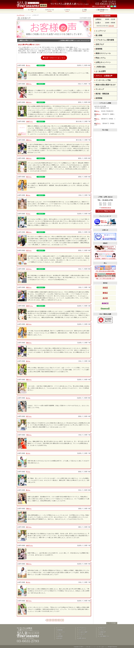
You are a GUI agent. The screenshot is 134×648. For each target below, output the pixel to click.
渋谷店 (105, 288)
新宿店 (105, 293)
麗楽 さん (29, 379)
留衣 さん (29, 102)
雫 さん (28, 213)
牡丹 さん (29, 250)
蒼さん (97, 119)
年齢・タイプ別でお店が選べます (105, 276)
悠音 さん (29, 564)
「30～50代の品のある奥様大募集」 (105, 269)
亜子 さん (29, 600)
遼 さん (28, 361)
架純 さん (29, 140)
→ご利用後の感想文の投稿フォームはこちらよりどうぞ (74, 40)
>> (62, 620)
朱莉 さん (29, 158)
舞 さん (28, 490)
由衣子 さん (29, 545)
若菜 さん (29, 84)
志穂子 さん (29, 121)
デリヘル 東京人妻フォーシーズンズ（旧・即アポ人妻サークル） (95, 646)
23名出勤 (111, 26)
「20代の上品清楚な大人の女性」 (105, 249)
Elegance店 (105, 308)
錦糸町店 (105, 303)
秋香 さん (29, 287)
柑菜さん (98, 114)
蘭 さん (28, 195)
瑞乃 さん (29, 176)
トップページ (20, 15)
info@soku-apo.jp (106, 207)
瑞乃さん (98, 123)
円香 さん (29, 435)
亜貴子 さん (29, 306)
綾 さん (28, 398)
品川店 (105, 298)
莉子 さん (29, 416)
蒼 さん (28, 65)
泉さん (97, 111)
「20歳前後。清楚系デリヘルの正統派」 (105, 256)
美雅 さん (29, 508)
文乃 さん (29, 269)
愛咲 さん (29, 232)
